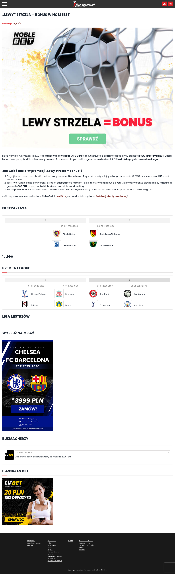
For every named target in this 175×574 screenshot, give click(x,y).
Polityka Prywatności (86, 545)
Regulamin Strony (86, 541)
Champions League (55, 556)
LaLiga (50, 547)
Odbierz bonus (92, 452)
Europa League (53, 559)
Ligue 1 (50, 550)
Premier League (54, 552)
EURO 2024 (31, 541)
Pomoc (81, 547)
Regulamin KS (84, 543)
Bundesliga (52, 545)
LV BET (70, 541)
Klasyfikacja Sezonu (34, 543)
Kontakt (82, 550)
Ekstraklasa (52, 541)
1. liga (50, 543)
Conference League (55, 561)
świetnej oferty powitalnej (111, 196)
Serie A (50, 554)
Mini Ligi (30, 545)
